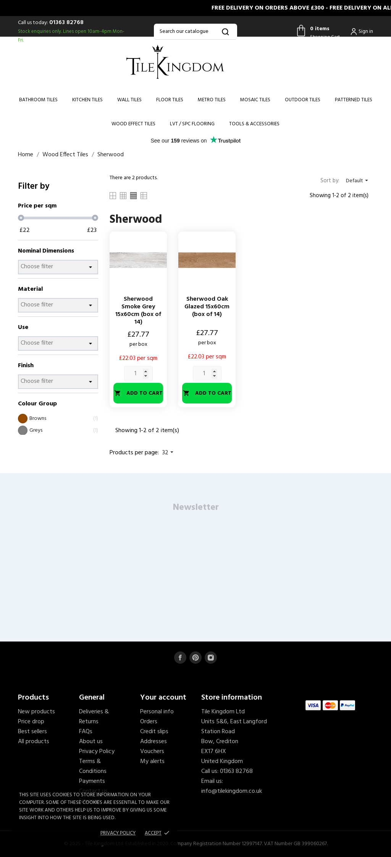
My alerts (152, 761)
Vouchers (152, 752)
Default (358, 181)
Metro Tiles (212, 100)
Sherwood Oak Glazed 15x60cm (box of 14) (206, 306)
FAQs (85, 732)
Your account (163, 698)
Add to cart (138, 393)
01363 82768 (66, 23)
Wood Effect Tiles (133, 124)
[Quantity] (138, 373)
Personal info (157, 712)
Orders (148, 722)
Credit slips (154, 732)
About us (91, 742)
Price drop (31, 722)
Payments (92, 781)
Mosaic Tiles (255, 100)
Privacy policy (118, 833)
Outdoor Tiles (302, 100)
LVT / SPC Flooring (192, 124)
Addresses (153, 742)
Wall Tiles (129, 100)
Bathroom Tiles (38, 100)
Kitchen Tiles (87, 100)
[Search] (195, 32)
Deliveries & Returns (94, 717)
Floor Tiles (169, 100)
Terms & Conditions (93, 766)
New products (36, 712)
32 (168, 453)
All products (33, 742)
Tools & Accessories (254, 124)
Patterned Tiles (353, 100)
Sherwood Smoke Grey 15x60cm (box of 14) (138, 310)
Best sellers (32, 732)
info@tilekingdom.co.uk (231, 791)
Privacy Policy (97, 752)
